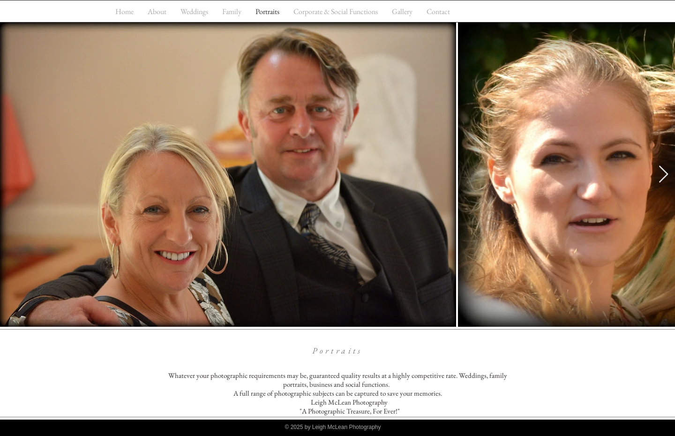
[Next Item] (663, 174)
